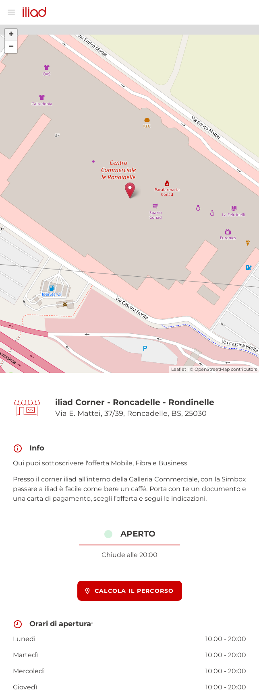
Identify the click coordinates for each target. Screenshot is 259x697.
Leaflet (178, 369)
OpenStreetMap (212, 369)
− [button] (11, 47)
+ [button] (11, 35)
